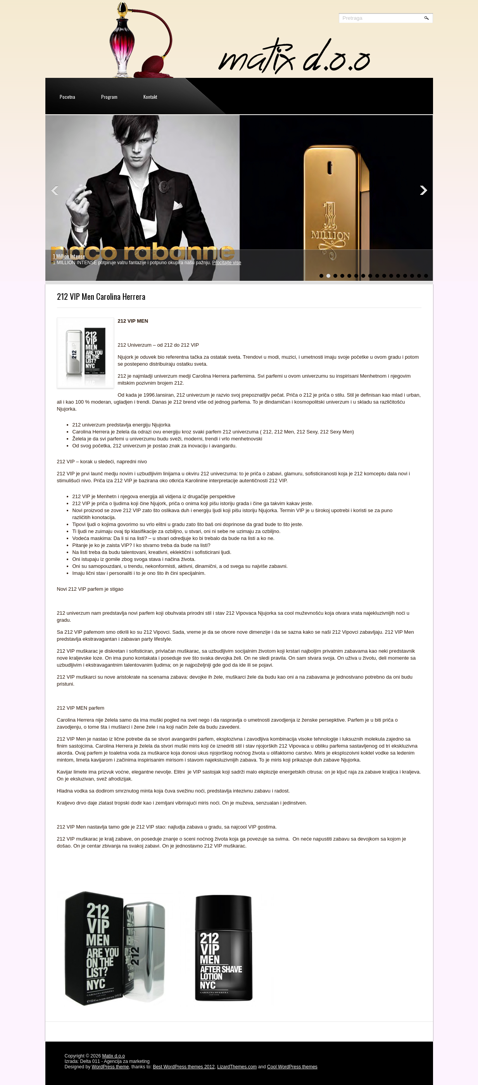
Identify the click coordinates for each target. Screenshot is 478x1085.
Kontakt (150, 96)
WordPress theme (110, 1067)
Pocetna (67, 96)
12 (398, 276)
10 (384, 276)
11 (391, 276)
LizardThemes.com (237, 1067)
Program (109, 96)
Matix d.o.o (113, 1056)
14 (412, 276)
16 (426, 276)
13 (405, 276)
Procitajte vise (226, 262)
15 (419, 276)
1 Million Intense (69, 256)
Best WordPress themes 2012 (183, 1067)
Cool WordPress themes (292, 1067)
